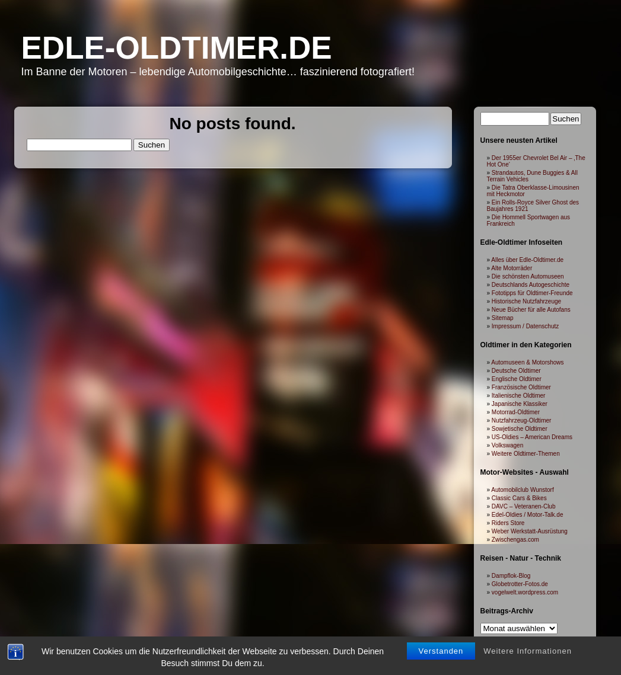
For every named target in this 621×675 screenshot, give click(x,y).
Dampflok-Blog (511, 575)
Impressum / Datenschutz (525, 326)
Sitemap (503, 318)
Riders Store (508, 523)
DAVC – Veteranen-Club (524, 506)
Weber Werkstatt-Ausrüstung (530, 531)
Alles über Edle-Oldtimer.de (527, 260)
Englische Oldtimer (517, 379)
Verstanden (441, 627)
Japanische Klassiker (519, 404)
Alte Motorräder (511, 268)
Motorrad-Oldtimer (516, 412)
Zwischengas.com (515, 539)
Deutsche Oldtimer (516, 370)
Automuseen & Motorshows (527, 362)
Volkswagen (507, 445)
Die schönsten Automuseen (528, 276)
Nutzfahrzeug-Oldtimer (522, 420)
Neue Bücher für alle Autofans (531, 309)
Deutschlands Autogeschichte (530, 284)
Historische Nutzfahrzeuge (526, 301)
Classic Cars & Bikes (519, 498)
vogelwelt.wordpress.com (525, 592)
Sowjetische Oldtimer (519, 429)
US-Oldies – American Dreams (532, 437)
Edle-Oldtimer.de (176, 47)
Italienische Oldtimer (519, 395)
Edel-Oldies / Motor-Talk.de (527, 514)
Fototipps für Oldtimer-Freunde (532, 293)
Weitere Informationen (527, 627)
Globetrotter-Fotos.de (520, 584)
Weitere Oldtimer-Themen (526, 453)
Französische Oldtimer (521, 387)
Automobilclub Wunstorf (522, 490)
